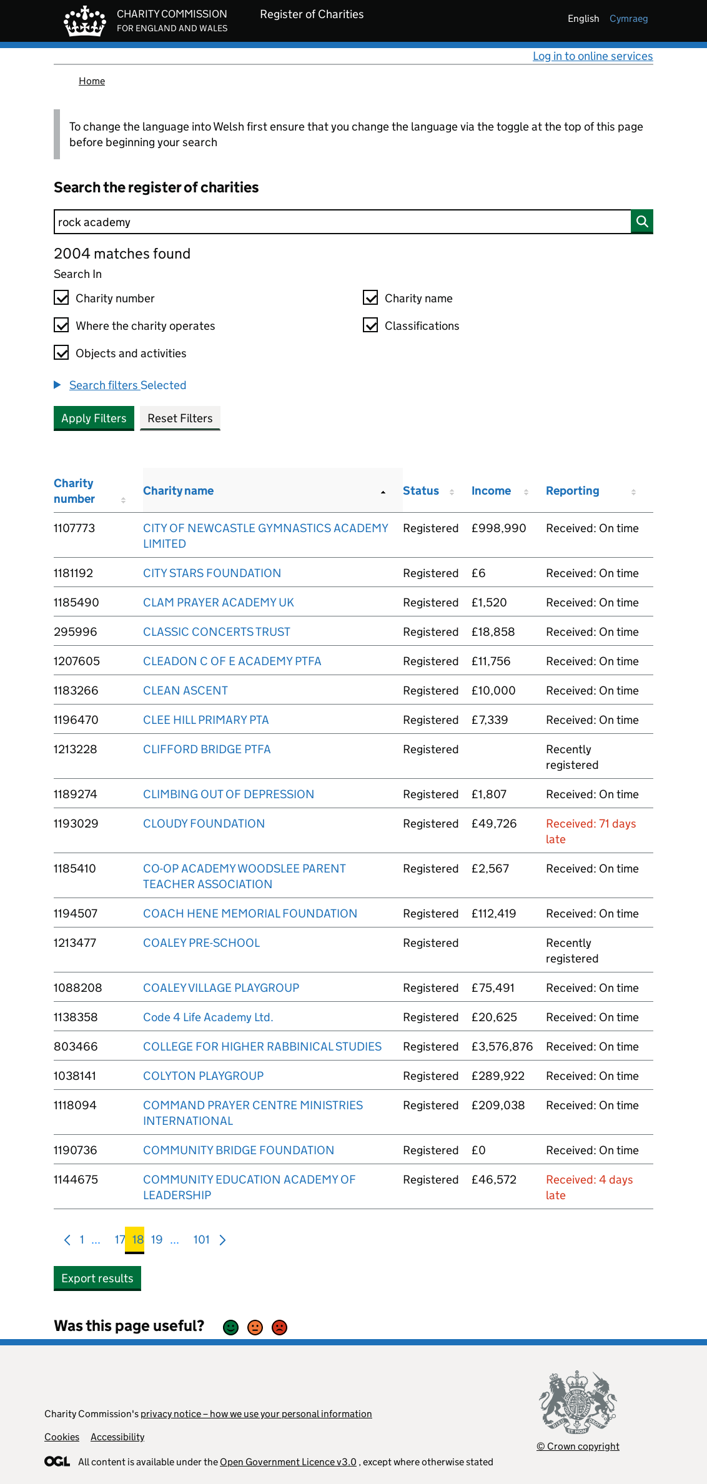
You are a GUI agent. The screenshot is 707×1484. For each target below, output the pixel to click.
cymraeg (629, 18)
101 (202, 1242)
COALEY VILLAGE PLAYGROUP (221, 988)
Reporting (573, 490)
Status (421, 490)
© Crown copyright (578, 1446)
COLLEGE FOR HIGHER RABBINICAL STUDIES (262, 1046)
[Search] (353, 221)
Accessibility (117, 1437)
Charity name (419, 298)
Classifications (422, 326)
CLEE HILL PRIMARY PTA (206, 720)
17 (120, 1242)
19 (157, 1242)
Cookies (61, 1437)
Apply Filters (94, 418)
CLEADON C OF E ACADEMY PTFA (232, 661)
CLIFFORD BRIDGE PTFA (207, 749)
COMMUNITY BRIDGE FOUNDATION (239, 1150)
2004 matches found (122, 253)
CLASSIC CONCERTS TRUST (216, 632)
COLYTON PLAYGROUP (203, 1076)
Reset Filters (180, 418)
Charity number (115, 298)
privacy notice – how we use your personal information (256, 1414)
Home (92, 81)
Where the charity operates (145, 326)
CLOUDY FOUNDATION (204, 823)
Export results (97, 1278)
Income (491, 490)
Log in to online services (593, 56)
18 (138, 1242)
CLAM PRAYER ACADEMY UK (218, 602)
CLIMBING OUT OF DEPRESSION (229, 794)
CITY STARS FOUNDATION (212, 573)
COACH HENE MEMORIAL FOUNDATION (250, 913)
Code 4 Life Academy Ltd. (208, 1017)
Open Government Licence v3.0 (288, 1462)
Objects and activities (131, 353)
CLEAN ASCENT (185, 690)
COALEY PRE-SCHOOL (201, 943)
